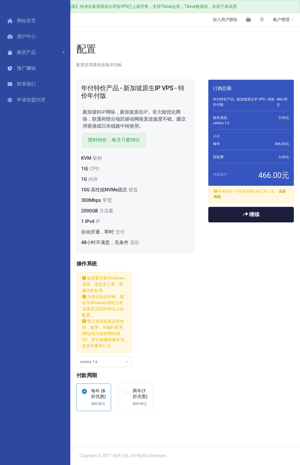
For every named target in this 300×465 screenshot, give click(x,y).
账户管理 (281, 19)
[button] (35, 52)
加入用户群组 (225, 19)
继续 (251, 214)
